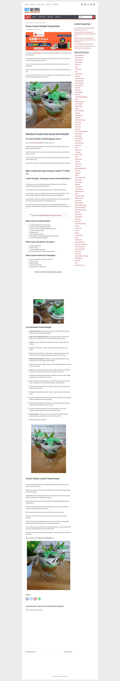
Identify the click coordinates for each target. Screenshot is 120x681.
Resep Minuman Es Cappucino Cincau (50, 215)
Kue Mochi (77, 184)
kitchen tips (78, 90)
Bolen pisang (78, 180)
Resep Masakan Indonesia (81, 97)
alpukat (77, 226)
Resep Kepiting (78, 198)
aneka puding (78, 159)
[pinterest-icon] (94, 4)
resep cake (78, 166)
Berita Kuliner (78, 154)
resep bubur (78, 163)
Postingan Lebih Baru (30, 651)
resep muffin (78, 251)
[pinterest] (35, 598)
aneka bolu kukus (79, 143)
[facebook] (27, 598)
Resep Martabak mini (80, 207)
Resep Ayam (78, 127)
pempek (77, 108)
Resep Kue (77, 94)
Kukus (76, 99)
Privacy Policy (41, 4)
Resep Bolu (50, 17)
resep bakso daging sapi (81, 244)
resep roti (77, 87)
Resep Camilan (78, 60)
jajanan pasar (78, 106)
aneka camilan (78, 74)
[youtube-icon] (85, 4)
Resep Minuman (79, 103)
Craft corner (78, 136)
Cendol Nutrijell (38, 143)
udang (76, 175)
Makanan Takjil (79, 189)
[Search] (85, 17)
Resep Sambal (78, 214)
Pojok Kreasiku (79, 138)
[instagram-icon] (88, 4)
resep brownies (79, 85)
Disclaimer (33, 4)
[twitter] (31, 598)
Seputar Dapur (78, 115)
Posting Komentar (38, 29)
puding (76, 237)
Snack (76, 67)
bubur (76, 147)
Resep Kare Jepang (79, 196)
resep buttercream (80, 249)
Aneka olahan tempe (80, 177)
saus (76, 262)
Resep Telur (78, 221)
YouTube (34, 17)
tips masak (78, 152)
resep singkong (79, 258)
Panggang (77, 113)
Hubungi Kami (55, 4)
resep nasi (77, 170)
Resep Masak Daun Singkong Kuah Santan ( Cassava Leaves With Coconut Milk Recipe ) (85, 40)
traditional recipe (79, 265)
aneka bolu (78, 124)
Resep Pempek (41, 17)
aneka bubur (78, 145)
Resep (76, 193)
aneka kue (77, 76)
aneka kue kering (79, 78)
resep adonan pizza (80, 242)
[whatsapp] (39, 598)
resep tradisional (79, 110)
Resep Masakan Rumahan (81, 131)
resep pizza (78, 253)
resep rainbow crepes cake (82, 256)
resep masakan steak (80, 168)
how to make (78, 150)
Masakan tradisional (80, 120)
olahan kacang (79, 235)
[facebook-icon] (82, 4)
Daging (76, 156)
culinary (77, 161)
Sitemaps (26, 4)
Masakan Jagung (79, 191)
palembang (78, 117)
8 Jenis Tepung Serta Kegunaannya (83, 44)
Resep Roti (57, 17)
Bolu (76, 71)
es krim (77, 230)
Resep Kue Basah (79, 57)
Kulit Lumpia (78, 186)
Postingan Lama (68, 651)
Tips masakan (78, 69)
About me (48, 4)
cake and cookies (79, 80)
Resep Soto (77, 219)
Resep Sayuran (78, 216)
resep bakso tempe (79, 246)
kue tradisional (79, 92)
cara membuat (78, 133)
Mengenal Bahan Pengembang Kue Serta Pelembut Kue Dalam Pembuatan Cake (84, 34)
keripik (77, 233)
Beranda (28, 17)
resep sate (77, 173)
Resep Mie (77, 212)
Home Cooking (78, 62)
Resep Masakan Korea (80, 209)
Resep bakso (78, 140)
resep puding (78, 122)
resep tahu (77, 260)
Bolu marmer (78, 182)
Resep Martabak (79, 203)
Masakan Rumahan (79, 55)
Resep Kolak (78, 200)
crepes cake (78, 228)
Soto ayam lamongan (80, 223)
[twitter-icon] (91, 4)
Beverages (77, 129)
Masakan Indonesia (79, 101)
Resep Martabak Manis (80, 205)
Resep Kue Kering (79, 83)
